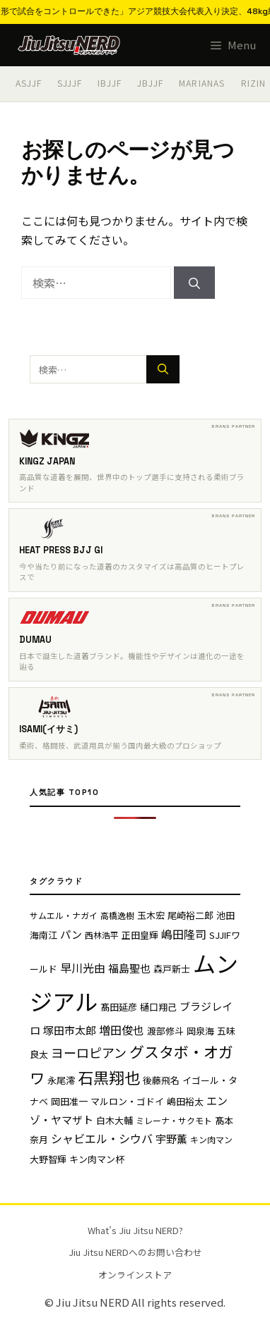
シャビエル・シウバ (102, 1138)
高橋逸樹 (117, 915)
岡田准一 (69, 1101)
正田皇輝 (140, 935)
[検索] (194, 282)
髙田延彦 (118, 1006)
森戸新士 (171, 968)
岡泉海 (200, 1030)
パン (71, 934)
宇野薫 (171, 1138)
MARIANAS (202, 83)
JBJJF (150, 83)
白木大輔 (114, 1120)
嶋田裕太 (185, 1101)
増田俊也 (121, 1029)
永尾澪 (61, 1080)
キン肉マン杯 (96, 1159)
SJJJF (69, 83)
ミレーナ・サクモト (174, 1120)
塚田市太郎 (69, 1030)
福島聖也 (129, 968)
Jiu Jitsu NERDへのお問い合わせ (135, 1252)
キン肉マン (211, 1139)
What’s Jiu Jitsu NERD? (135, 1230)
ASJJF (29, 83)
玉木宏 (151, 915)
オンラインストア (135, 1274)
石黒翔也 (109, 1077)
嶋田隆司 (183, 933)
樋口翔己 (158, 1006)
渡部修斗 (165, 1030)
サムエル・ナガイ (64, 915)
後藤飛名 (161, 1080)
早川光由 (82, 967)
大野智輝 (48, 1159)
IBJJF (110, 83)
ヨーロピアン (89, 1052)
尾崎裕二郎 (190, 915)
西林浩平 (102, 935)
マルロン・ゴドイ (127, 1101)
